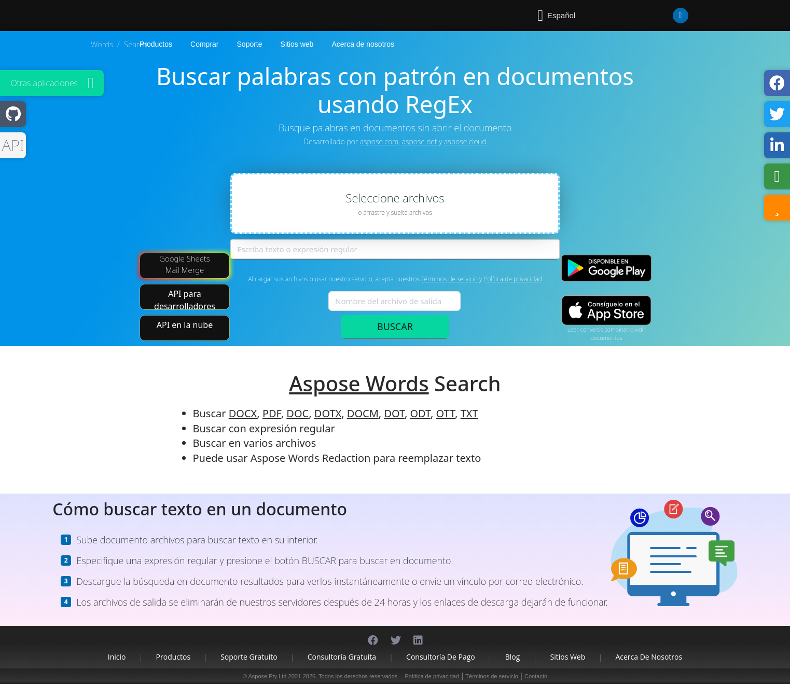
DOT (394, 413)
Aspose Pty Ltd (267, 676)
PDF (271, 413)
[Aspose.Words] (170, 16)
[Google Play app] (606, 268)
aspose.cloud (465, 141)
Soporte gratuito (249, 657)
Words (102, 44)
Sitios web (297, 44)
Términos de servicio (449, 279)
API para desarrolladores (184, 299)
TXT (469, 413)
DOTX (327, 413)
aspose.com (379, 141)
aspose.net (419, 141)
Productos (173, 657)
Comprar (204, 44)
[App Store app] (606, 311)
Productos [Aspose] (156, 44)
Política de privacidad (512, 279)
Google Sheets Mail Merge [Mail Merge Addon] (184, 264)
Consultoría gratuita (342, 657)
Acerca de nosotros (362, 44)
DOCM (363, 413)
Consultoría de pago (440, 657)
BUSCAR (395, 326)
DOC (297, 413)
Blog (512, 657)
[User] (660, 15)
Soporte (249, 44)
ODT (420, 413)
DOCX (243, 413)
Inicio (117, 657)
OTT (445, 413)
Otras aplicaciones (44, 83)
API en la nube (185, 325)
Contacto (535, 676)
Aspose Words (358, 383)
